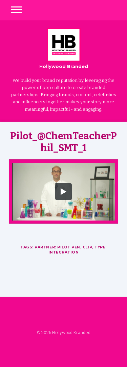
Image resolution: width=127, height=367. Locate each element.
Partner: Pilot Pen (57, 247)
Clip (87, 247)
